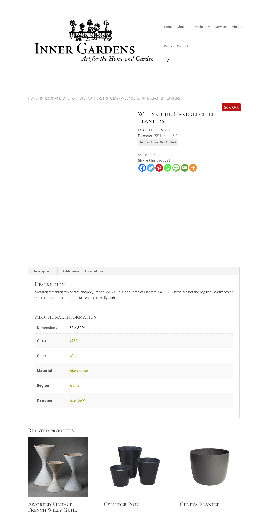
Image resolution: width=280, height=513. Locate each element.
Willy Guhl (77, 400)
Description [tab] (43, 271)
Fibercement (78, 370)
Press (168, 46)
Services (221, 27)
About (236, 27)
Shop (181, 27)
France (74, 385)
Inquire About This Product (158, 142)
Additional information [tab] (82, 271)
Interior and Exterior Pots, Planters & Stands (79, 98)
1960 (73, 340)
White (73, 355)
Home (168, 27)
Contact (182, 46)
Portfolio (200, 27)
